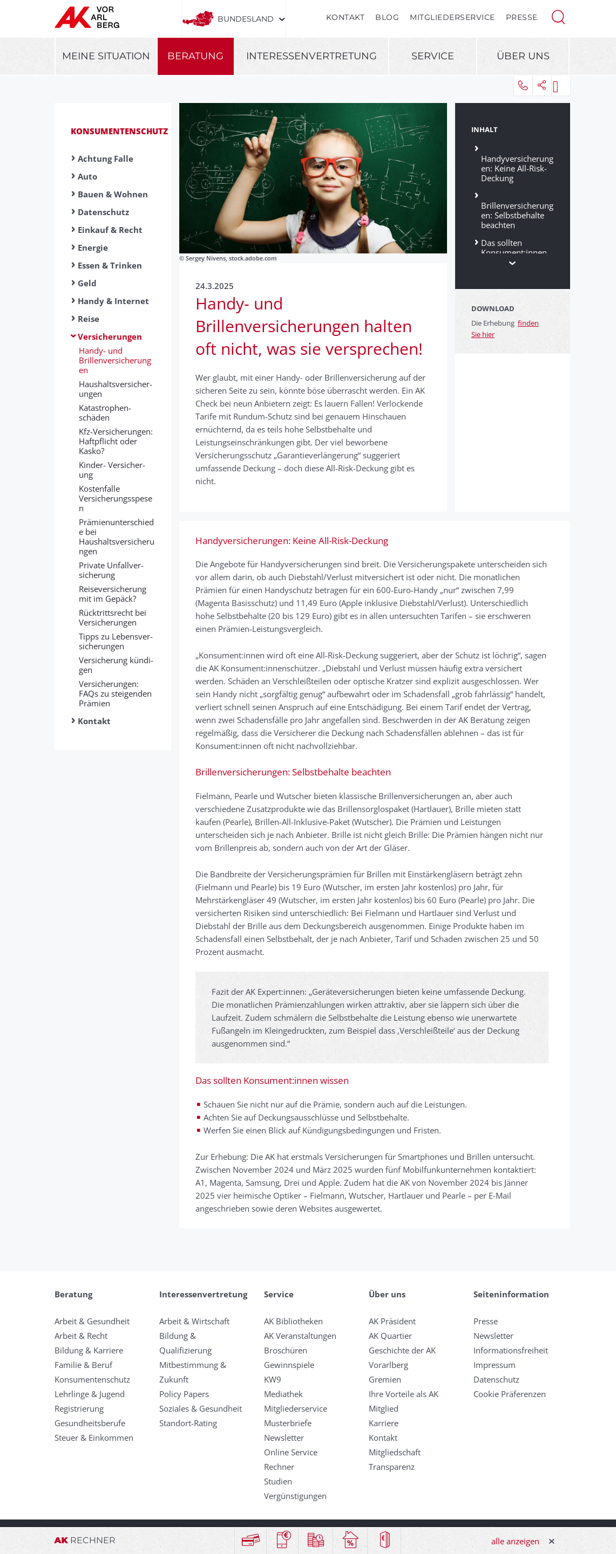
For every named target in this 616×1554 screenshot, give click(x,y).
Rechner (279, 1466)
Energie (93, 247)
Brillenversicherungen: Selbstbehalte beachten (517, 210)
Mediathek (283, 1393)
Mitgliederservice (452, 17)
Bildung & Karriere (89, 1350)
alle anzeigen (515, 1541)
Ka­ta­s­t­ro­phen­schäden (105, 412)
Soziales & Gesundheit (200, 1408)
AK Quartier (390, 1335)
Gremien (385, 1379)
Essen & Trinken (110, 265)
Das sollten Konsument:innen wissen (514, 252)
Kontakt (345, 17)
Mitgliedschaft (395, 1452)
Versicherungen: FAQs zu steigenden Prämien (115, 693)
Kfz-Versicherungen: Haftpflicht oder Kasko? (116, 441)
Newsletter (284, 1437)
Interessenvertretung (311, 56)
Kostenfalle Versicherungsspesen (115, 498)
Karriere (383, 1423)
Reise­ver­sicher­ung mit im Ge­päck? (112, 593)
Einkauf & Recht (110, 229)
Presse (522, 17)
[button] (558, 16)
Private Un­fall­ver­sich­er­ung (111, 570)
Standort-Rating (188, 1423)
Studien (278, 1481)
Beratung (195, 56)
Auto (87, 176)
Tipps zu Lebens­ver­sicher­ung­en (116, 641)
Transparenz (392, 1466)
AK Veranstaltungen (300, 1335)
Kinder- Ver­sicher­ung (112, 469)
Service (432, 56)
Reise (88, 318)
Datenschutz (103, 212)
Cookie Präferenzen (509, 1393)
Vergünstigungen (295, 1495)
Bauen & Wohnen (113, 194)
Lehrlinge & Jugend (90, 1393)
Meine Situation (106, 56)
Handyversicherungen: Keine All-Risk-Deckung (517, 164)
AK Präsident (392, 1321)
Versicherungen (110, 336)
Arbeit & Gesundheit (92, 1321)
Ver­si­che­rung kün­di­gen (116, 665)
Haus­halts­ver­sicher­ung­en (115, 388)
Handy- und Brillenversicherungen (115, 360)
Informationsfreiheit (510, 1350)
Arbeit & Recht (81, 1335)
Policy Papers (184, 1393)
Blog (387, 17)
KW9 (272, 1379)
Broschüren (285, 1350)
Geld (87, 283)
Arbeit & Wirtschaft (194, 1321)
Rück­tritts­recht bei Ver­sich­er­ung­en (112, 617)
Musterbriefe (288, 1423)
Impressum (494, 1364)
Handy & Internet (113, 300)
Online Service (290, 1452)
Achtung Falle (105, 158)
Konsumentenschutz (119, 131)
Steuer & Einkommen (94, 1437)
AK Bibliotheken (293, 1321)
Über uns (523, 56)
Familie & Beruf (83, 1364)
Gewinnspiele (289, 1364)
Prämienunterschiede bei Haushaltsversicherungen (116, 536)
